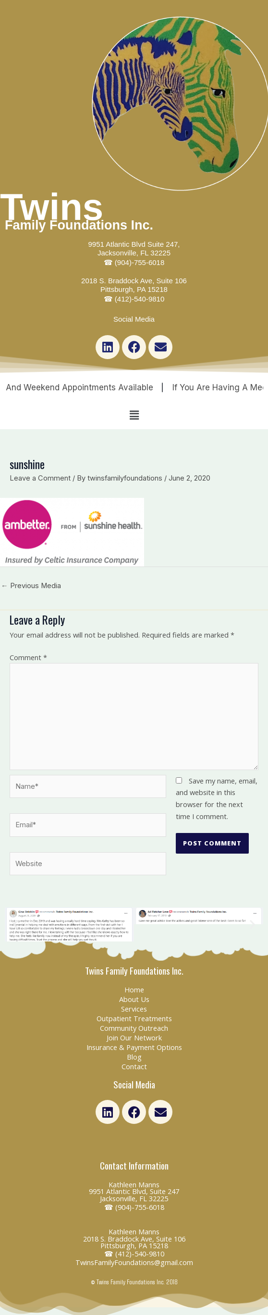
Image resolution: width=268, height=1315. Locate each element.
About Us (134, 999)
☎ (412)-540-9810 (134, 1253)
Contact (134, 1066)
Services (134, 1008)
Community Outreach (134, 1028)
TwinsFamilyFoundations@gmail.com (134, 1262)
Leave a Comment (40, 478)
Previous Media (31, 585)
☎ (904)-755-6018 (134, 1207)
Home (134, 989)
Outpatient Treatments (134, 1018)
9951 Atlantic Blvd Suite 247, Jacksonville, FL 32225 (134, 253)
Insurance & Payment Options (134, 1047)
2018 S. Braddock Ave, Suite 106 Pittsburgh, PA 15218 (134, 290)
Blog (134, 1057)
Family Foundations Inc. (79, 225)
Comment (28, 657)
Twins (51, 207)
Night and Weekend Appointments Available (85, 387)
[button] (134, 415)
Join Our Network (134, 1037)
